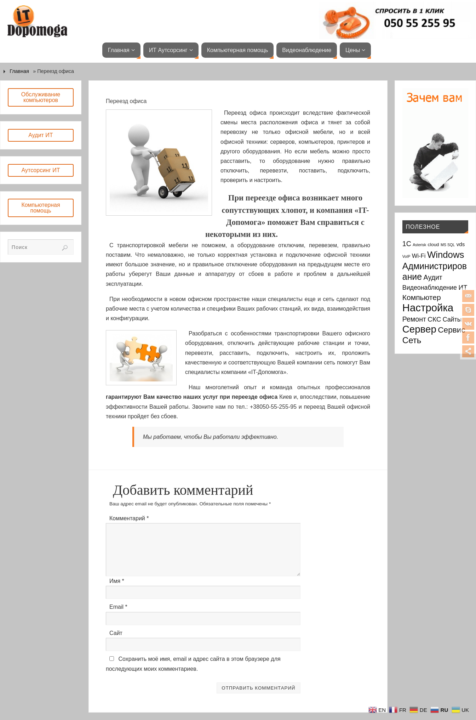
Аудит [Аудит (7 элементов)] (433, 277)
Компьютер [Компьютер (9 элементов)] (421, 297)
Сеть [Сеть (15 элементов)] (411, 340)
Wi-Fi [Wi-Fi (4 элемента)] (419, 256)
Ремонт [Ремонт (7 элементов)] (414, 319)
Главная (19, 71)
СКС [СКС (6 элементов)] (434, 319)
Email (118, 607)
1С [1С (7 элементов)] (406, 244)
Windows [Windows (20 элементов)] (445, 255)
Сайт (115, 633)
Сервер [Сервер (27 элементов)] (419, 329)
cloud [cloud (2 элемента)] (433, 244)
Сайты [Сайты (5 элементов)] (452, 319)
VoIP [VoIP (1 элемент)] (406, 256)
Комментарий (129, 518)
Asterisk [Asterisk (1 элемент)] (419, 245)
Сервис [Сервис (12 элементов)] (451, 329)
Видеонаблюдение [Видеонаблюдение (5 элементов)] (429, 287)
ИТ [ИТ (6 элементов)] (462, 287)
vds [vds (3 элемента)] (461, 244)
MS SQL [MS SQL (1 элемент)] (448, 245)
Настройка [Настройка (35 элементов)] (427, 307)
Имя (116, 581)
